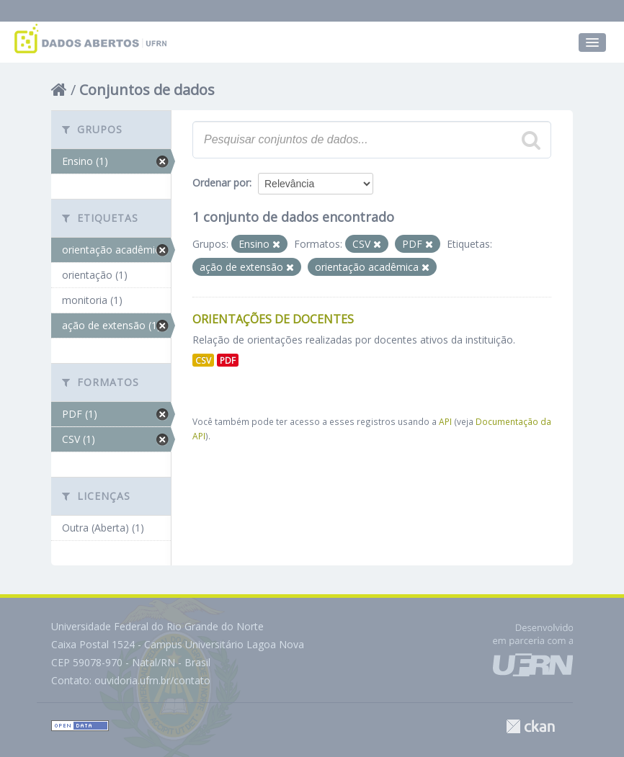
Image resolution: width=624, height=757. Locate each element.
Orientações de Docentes (273, 319)
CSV (203, 360)
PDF (228, 360)
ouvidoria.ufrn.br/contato (152, 680)
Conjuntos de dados (147, 89)
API (445, 421)
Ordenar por (220, 182)
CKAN (530, 726)
